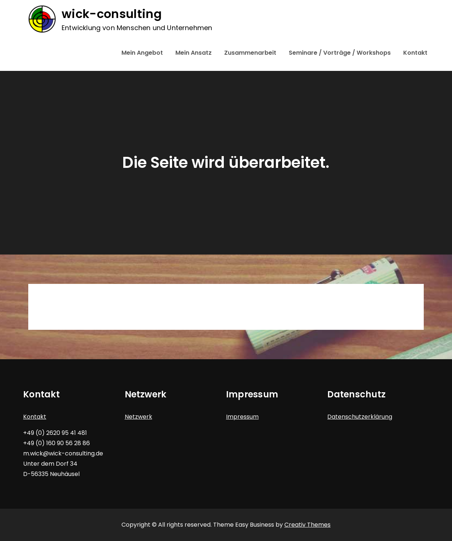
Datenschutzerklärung (359, 416)
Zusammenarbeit (250, 52)
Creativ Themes (307, 524)
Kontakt (415, 52)
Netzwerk (138, 416)
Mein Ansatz (193, 52)
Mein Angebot (142, 52)
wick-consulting (111, 14)
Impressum (242, 416)
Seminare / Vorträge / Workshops (340, 52)
